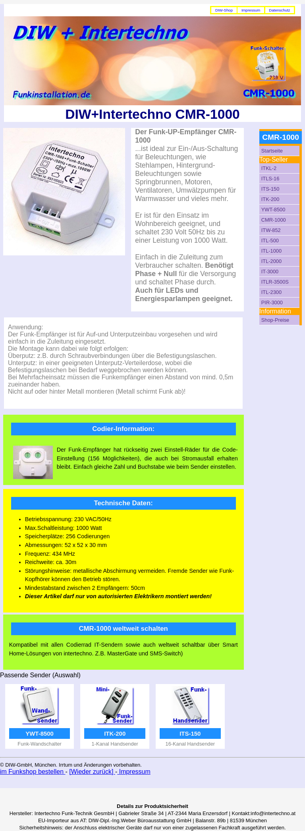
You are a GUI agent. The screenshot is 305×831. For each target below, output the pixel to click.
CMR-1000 (273, 220)
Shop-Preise (275, 320)
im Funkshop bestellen (33, 771)
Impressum (250, 10)
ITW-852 (271, 230)
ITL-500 (270, 241)
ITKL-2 (268, 168)
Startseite (272, 151)
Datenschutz (279, 10)
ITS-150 (270, 189)
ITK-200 (270, 199)
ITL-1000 (271, 251)
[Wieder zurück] (92, 771)
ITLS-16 (270, 179)
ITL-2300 (271, 292)
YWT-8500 (273, 210)
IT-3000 (269, 271)
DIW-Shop (224, 10)
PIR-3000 (272, 302)
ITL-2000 (271, 261)
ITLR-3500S (275, 282)
